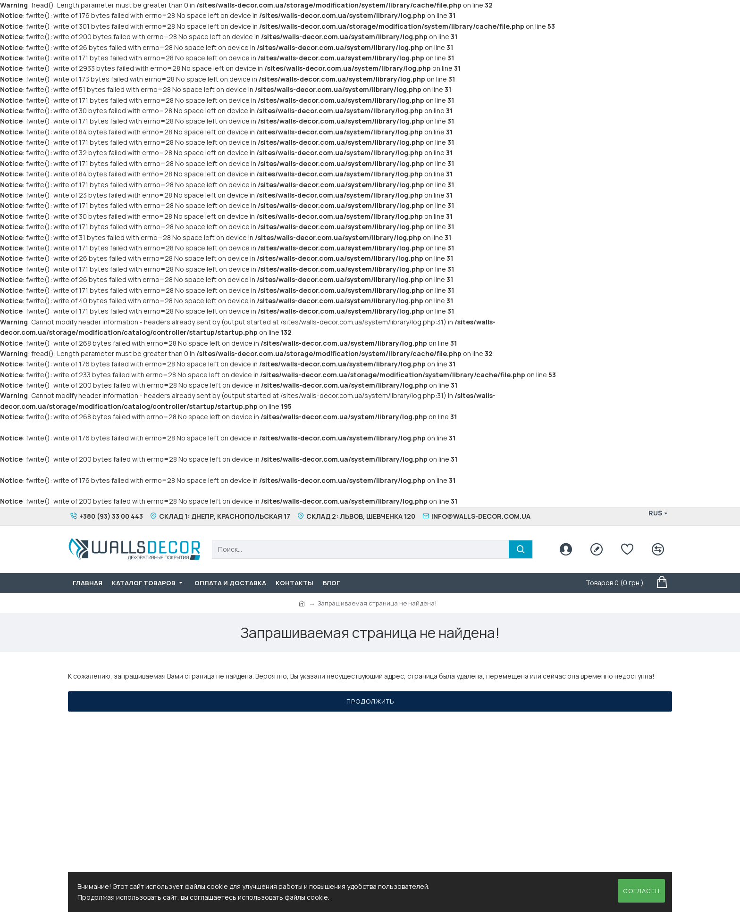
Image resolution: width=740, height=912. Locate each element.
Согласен (641, 891)
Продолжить (370, 701)
